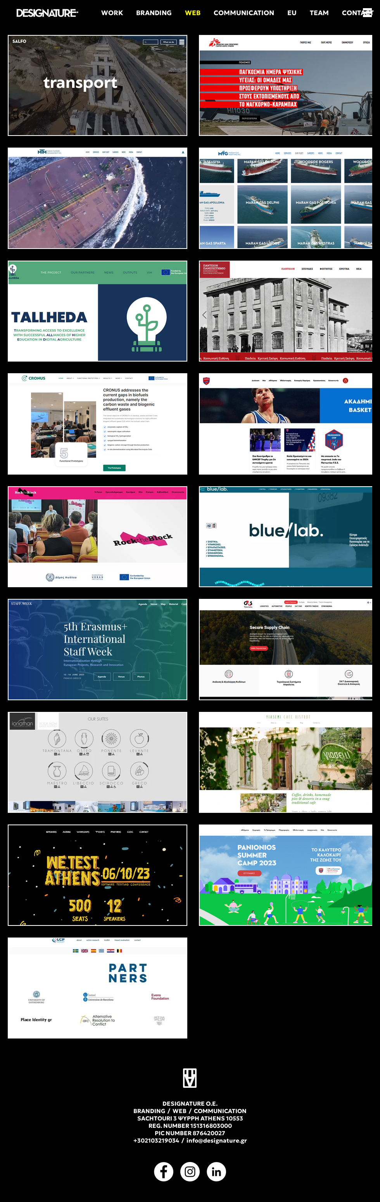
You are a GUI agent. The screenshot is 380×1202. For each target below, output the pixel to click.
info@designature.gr (217, 1140)
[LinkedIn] (216, 1171)
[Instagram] (190, 1171)
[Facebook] (163, 1171)
